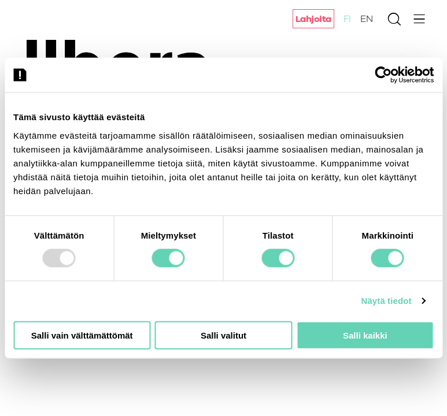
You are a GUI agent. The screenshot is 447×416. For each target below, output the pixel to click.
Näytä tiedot (386, 301)
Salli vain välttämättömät (82, 335)
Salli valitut (223, 335)
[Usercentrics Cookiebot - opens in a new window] (383, 75)
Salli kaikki (365, 335)
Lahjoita (313, 19)
